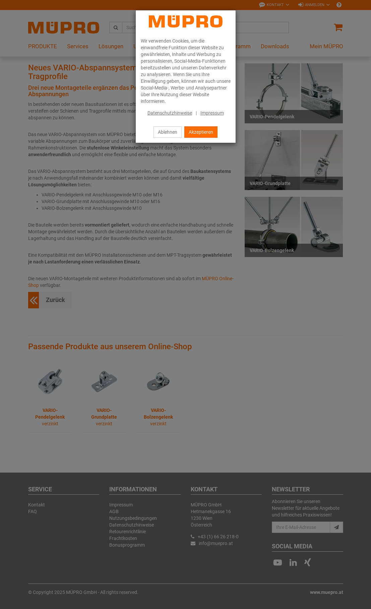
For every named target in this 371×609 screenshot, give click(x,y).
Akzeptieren (201, 132)
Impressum (212, 113)
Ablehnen (167, 132)
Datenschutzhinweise (169, 113)
